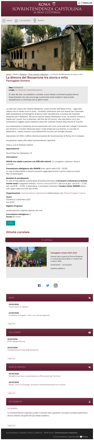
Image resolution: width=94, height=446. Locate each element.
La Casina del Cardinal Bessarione (28, 90)
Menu (9, 20)
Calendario (25, 20)
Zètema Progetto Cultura (74, 193)
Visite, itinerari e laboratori (38, 74)
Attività (15, 74)
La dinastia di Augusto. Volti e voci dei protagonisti (29, 315)
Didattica (23, 74)
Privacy (85, 437)
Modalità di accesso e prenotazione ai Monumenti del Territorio (35, 376)
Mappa (41, 20)
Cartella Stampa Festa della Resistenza (22, 350)
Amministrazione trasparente (66, 433)
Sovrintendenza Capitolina (32, 193)
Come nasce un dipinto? (19, 307)
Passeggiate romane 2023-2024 (64, 253)
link (86, 275)
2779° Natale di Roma (16, 341)
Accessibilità (12, 408)
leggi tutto (11, 324)
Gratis (10, 223)
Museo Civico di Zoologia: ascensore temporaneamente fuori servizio (37, 385)
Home (8, 74)
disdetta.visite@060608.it (47, 183)
